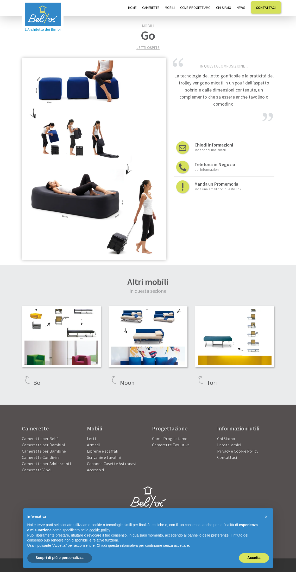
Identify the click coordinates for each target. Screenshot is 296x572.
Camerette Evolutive (171, 444)
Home (132, 7)
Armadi (93, 444)
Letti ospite (148, 47)
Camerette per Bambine (44, 451)
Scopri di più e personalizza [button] (60, 558)
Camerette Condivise (41, 457)
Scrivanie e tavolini (104, 457)
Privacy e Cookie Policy (238, 451)
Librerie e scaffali (102, 451)
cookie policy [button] (99, 530)
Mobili (170, 7)
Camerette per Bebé (40, 438)
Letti (91, 438)
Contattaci (265, 7)
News (241, 7)
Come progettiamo (195, 7)
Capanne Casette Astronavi (111, 463)
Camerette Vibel (37, 469)
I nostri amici (229, 444)
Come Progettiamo (170, 438)
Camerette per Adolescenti (46, 463)
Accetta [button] (254, 558)
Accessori (95, 469)
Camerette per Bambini (43, 444)
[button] (266, 517)
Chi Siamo (223, 7)
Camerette (150, 7)
